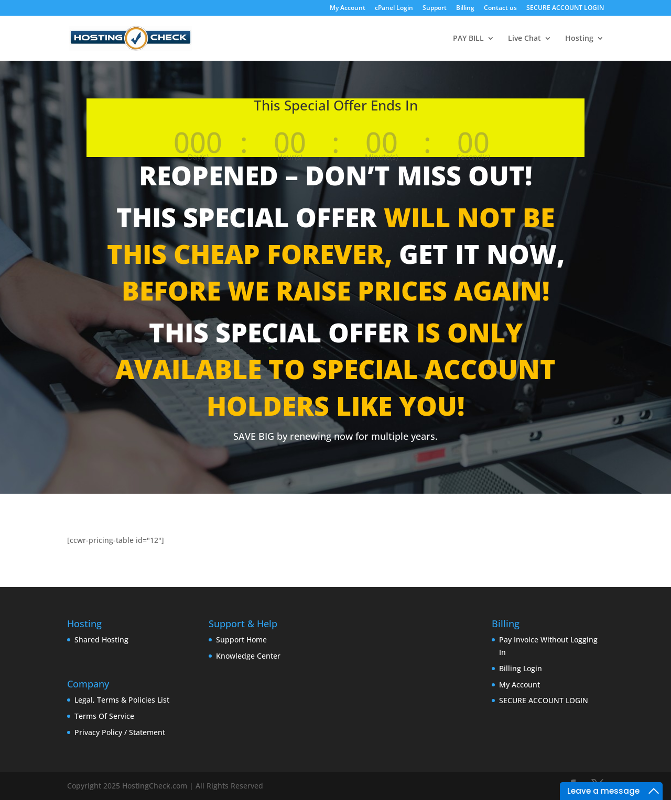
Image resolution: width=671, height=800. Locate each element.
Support (435, 8)
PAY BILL (468, 39)
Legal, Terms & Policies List (121, 700)
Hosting (579, 39)
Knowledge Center (248, 656)
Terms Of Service (104, 716)
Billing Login (520, 668)
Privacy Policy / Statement (119, 732)
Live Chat (524, 39)
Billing (465, 8)
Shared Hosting (101, 640)
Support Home (241, 640)
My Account (347, 8)
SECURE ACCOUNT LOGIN (565, 8)
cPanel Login (394, 8)
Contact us (500, 8)
